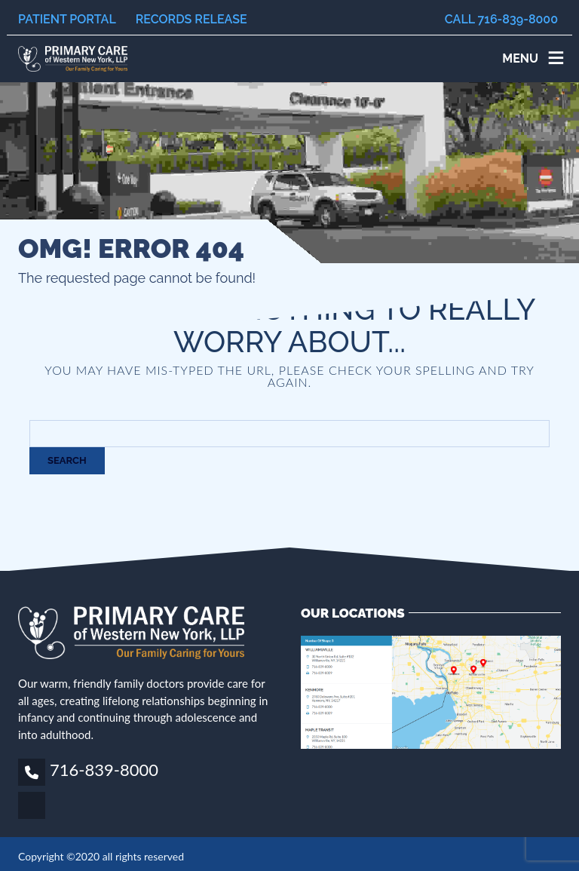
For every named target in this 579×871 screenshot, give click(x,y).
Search (67, 460)
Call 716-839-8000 (501, 19)
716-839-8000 (104, 769)
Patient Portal (67, 19)
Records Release (191, 19)
